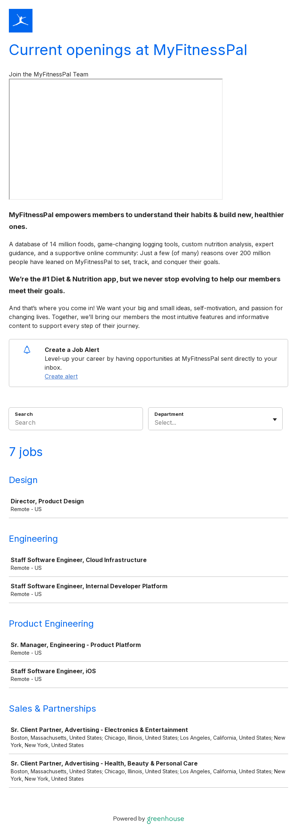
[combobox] (155, 422)
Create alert (61, 376)
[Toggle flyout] (274, 419)
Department (169, 414)
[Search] (76, 423)
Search (24, 414)
